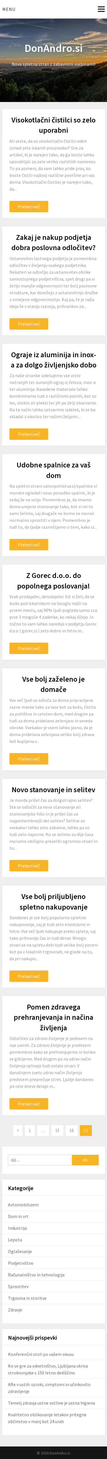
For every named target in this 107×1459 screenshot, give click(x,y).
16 (72, 1130)
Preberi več (29, 206)
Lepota (15, 1240)
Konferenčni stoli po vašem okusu (41, 1354)
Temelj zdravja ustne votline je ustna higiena (51, 1403)
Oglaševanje (20, 1251)
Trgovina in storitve (27, 1298)
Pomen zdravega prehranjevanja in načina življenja (53, 1017)
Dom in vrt (18, 1216)
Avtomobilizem (23, 1204)
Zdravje (15, 1310)
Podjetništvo (20, 1263)
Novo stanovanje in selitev (53, 789)
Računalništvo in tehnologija (36, 1275)
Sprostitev (18, 1286)
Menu (8, 9)
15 (57, 1130)
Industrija (17, 1228)
